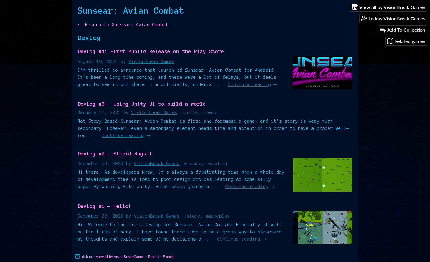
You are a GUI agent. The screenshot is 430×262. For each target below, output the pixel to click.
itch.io (87, 256)
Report (153, 256)
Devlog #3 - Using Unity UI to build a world (142, 104)
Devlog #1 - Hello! (104, 206)
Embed (168, 256)
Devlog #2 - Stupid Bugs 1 (115, 153)
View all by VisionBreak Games (120, 256)
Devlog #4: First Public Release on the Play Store (151, 51)
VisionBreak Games (151, 61)
